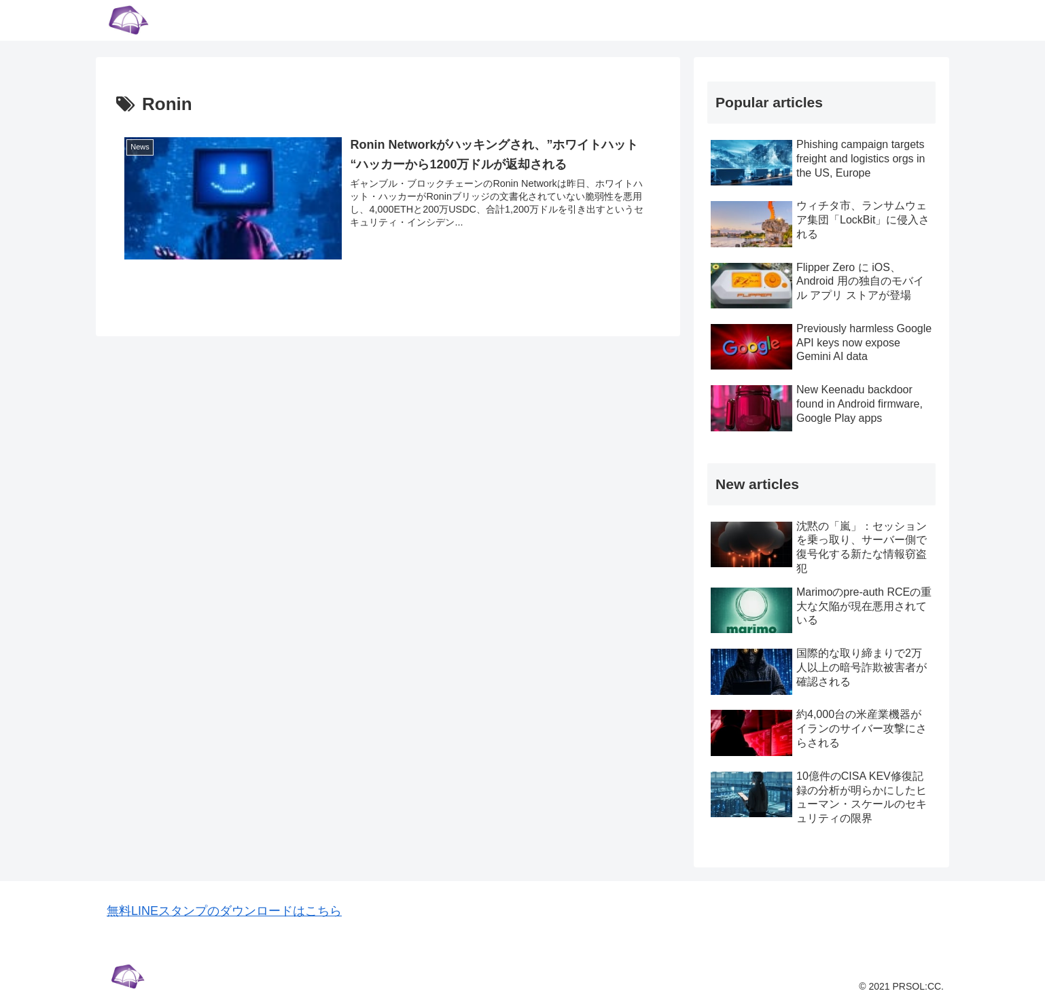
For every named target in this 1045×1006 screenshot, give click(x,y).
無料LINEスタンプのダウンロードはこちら (224, 911)
